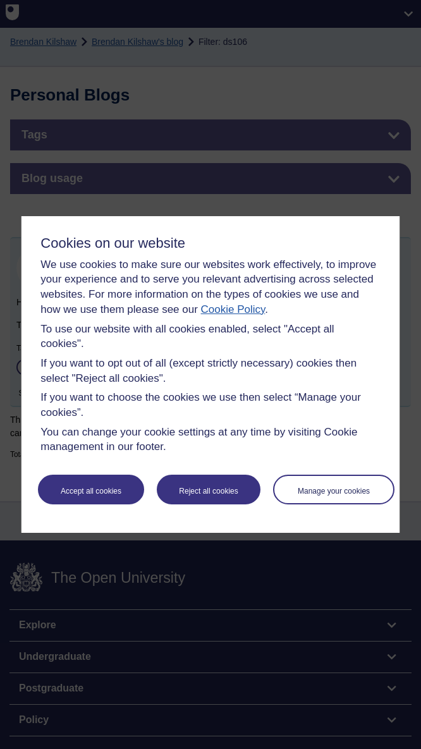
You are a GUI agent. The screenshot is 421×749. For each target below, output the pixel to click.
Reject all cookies (208, 491)
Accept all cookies (91, 491)
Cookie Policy (233, 309)
